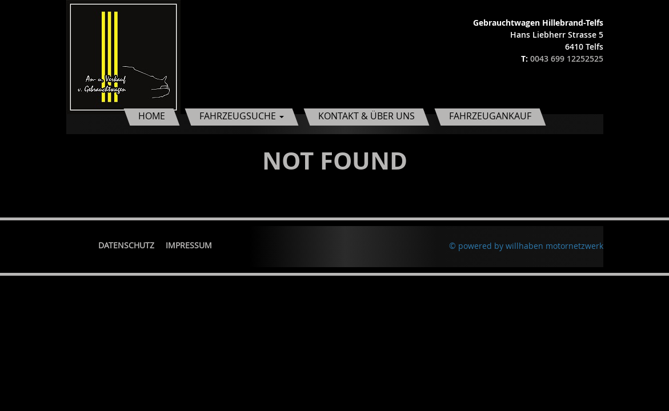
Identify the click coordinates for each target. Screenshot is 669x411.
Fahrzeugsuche (241, 116)
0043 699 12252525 (566, 58)
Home (151, 116)
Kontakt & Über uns (366, 116)
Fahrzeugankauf (490, 116)
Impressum (189, 245)
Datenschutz (126, 245)
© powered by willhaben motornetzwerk (526, 245)
